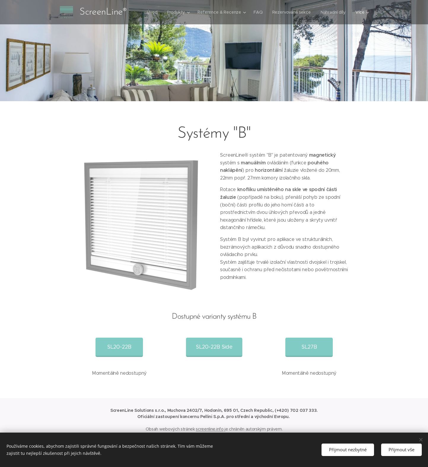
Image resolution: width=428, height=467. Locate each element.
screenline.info (209, 429)
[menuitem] (152, 12)
